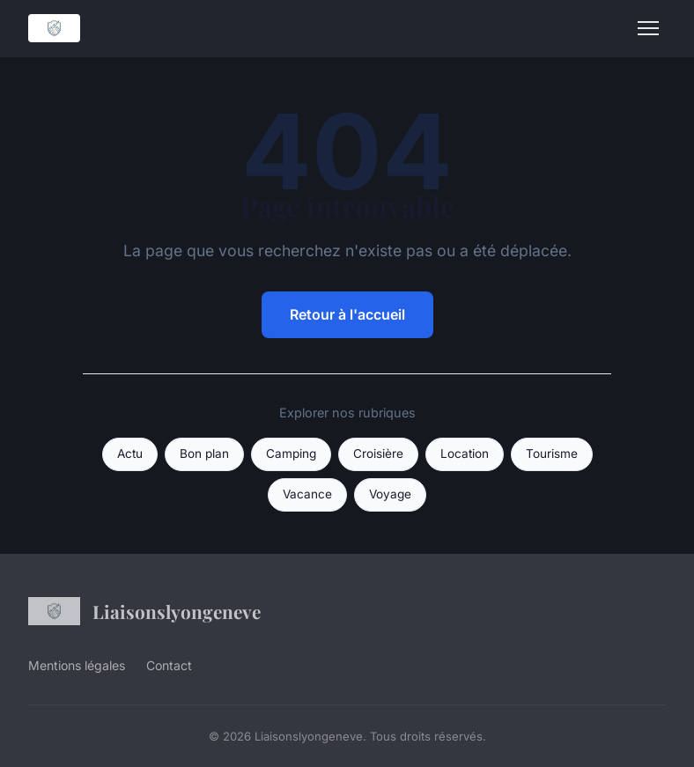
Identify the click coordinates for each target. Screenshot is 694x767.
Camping (291, 453)
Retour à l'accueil (347, 314)
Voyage (390, 494)
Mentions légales (76, 665)
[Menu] (648, 28)
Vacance (307, 494)
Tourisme (552, 453)
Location (464, 453)
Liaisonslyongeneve (144, 611)
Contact (169, 665)
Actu (130, 453)
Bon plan (204, 453)
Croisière (378, 453)
